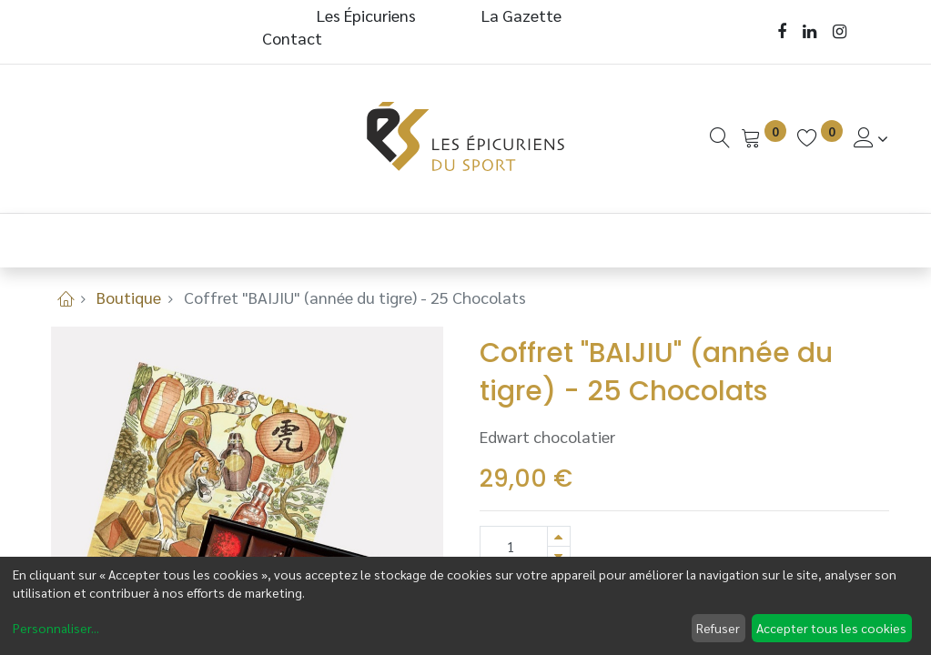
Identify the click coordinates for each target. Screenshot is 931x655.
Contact (292, 37)
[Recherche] (720, 137)
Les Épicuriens (366, 15)
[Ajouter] (559, 536)
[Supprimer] (559, 556)
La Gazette (523, 15)
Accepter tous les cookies (831, 628)
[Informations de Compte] (871, 137)
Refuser (718, 628)
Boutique (128, 297)
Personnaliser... (56, 628)
